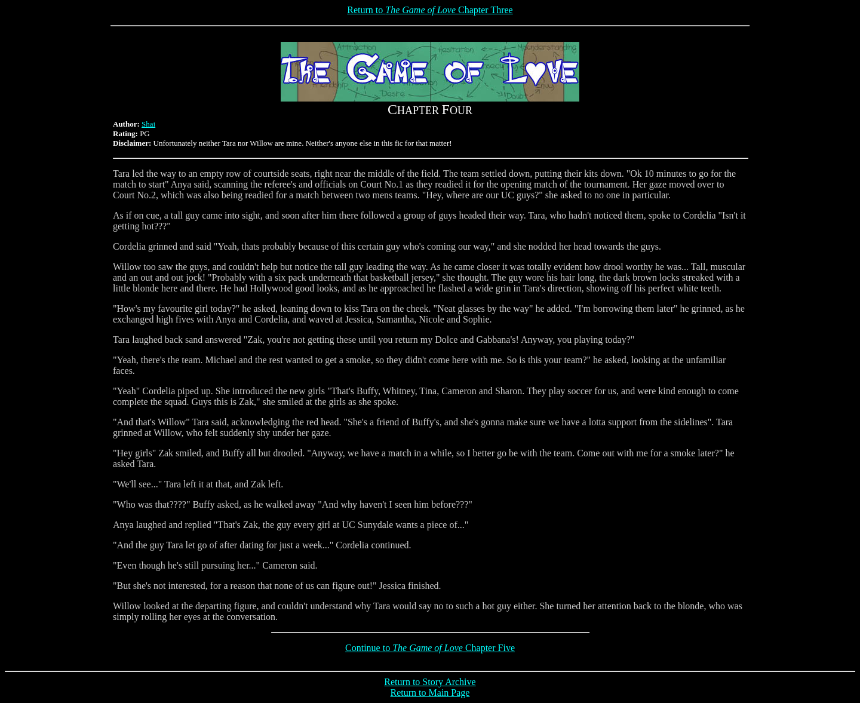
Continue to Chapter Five (430, 648)
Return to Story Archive (429, 682)
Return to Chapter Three (429, 10)
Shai (148, 123)
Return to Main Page (430, 692)
